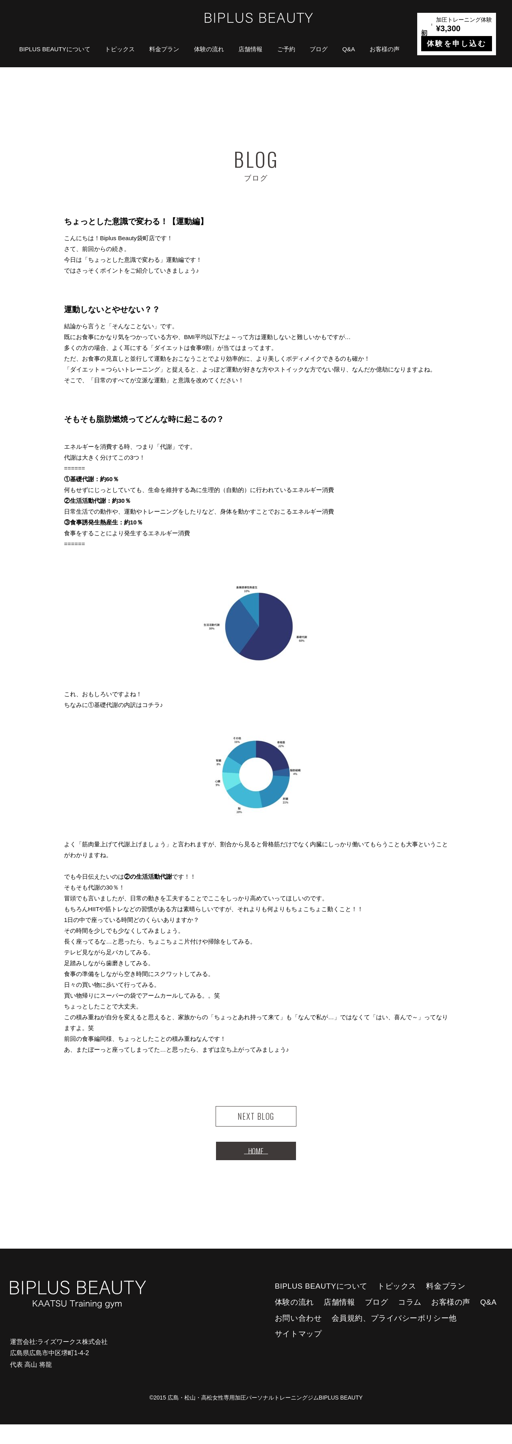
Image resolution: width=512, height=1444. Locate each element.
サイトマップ (298, 1353)
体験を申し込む (456, 44)
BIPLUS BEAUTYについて (54, 49)
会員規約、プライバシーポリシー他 (394, 1338)
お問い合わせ (298, 1338)
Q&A (348, 49)
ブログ (319, 49)
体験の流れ (209, 49)
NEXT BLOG (256, 1121)
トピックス (120, 49)
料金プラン (164, 49)
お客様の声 (385, 49)
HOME (256, 1165)
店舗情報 (250, 49)
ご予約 (286, 49)
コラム (410, 1321)
